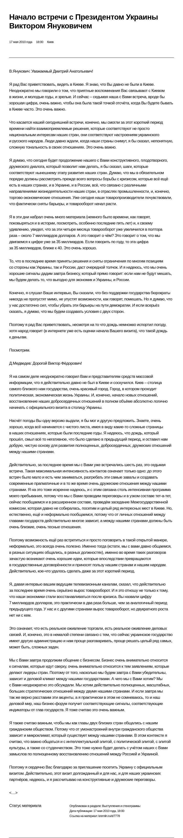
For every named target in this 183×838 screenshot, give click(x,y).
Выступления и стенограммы (121, 806)
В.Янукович (19, 71)
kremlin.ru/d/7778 (109, 816)
